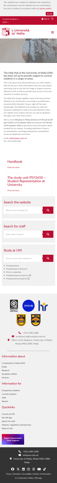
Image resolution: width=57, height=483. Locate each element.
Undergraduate (12, 265)
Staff (5, 22)
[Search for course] (48, 258)
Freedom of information (42, 474)
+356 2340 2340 (29, 451)
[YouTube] (39, 469)
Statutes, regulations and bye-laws (16, 424)
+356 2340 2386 (29, 332)
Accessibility (26, 474)
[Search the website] (52, 18)
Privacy (9, 474)
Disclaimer (17, 474)
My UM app (7, 417)
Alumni (5, 401)
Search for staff (8, 421)
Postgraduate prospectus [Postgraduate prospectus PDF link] (17, 278)
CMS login (38, 478)
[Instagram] (28, 469)
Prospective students (11, 390)
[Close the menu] (52, 32)
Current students (11, 19)
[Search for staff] (48, 234)
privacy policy (45, 8)
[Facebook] (12, 469)
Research (5, 370)
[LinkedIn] (23, 469)
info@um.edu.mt (28, 455)
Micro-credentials (13, 272)
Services (5, 377)
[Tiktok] (44, 469)
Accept (49, 14)
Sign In (47, 18)
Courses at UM (8, 414)
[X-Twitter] (18, 469)
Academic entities (9, 373)
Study (4, 366)
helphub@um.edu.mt (18, 138)
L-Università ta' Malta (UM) (13, 363)
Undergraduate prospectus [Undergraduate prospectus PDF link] (17, 275)
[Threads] (33, 469)
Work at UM (7, 428)
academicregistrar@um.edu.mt (28, 336)
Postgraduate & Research (16, 268)
